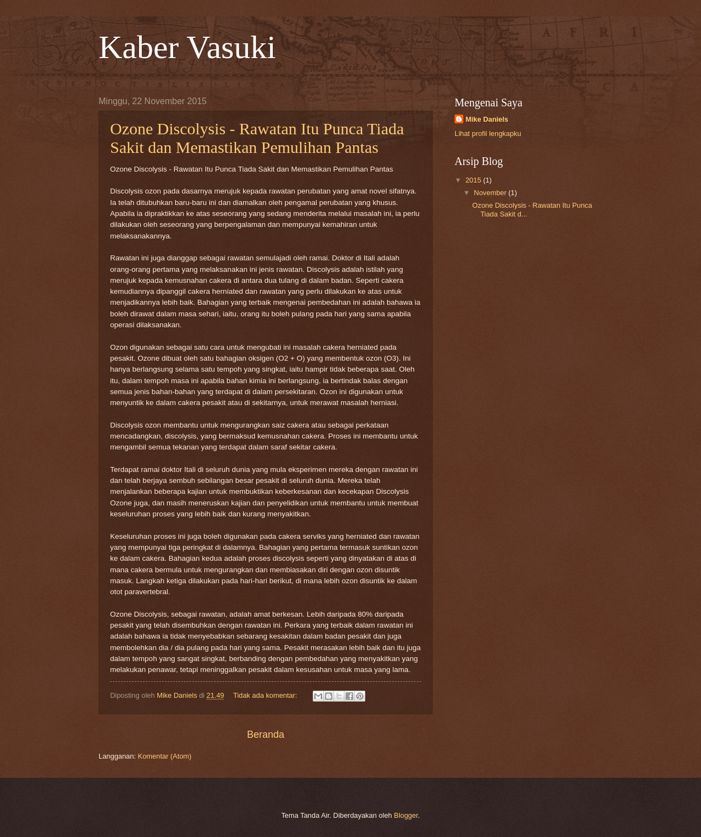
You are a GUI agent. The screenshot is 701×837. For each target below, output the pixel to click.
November (491, 193)
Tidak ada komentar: (266, 695)
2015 (474, 180)
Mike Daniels (487, 119)
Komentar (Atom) (165, 756)
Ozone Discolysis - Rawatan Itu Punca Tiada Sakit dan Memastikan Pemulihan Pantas (257, 137)
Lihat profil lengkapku (488, 133)
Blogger (406, 815)
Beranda (265, 734)
